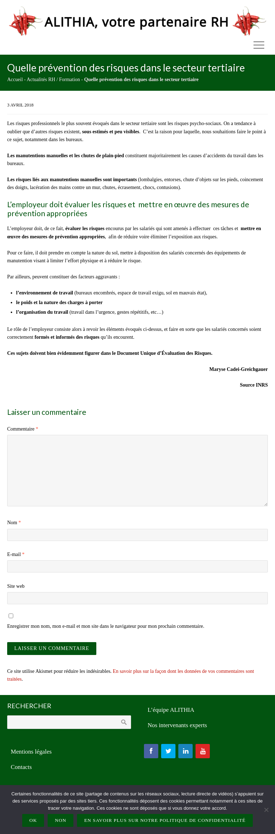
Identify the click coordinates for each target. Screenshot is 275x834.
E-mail (16, 554)
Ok (33, 820)
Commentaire (22, 429)
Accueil (15, 79)
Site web (16, 586)
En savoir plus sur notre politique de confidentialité (165, 820)
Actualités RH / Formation (53, 79)
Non (60, 820)
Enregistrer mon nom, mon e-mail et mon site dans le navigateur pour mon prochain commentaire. (105, 626)
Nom (14, 522)
